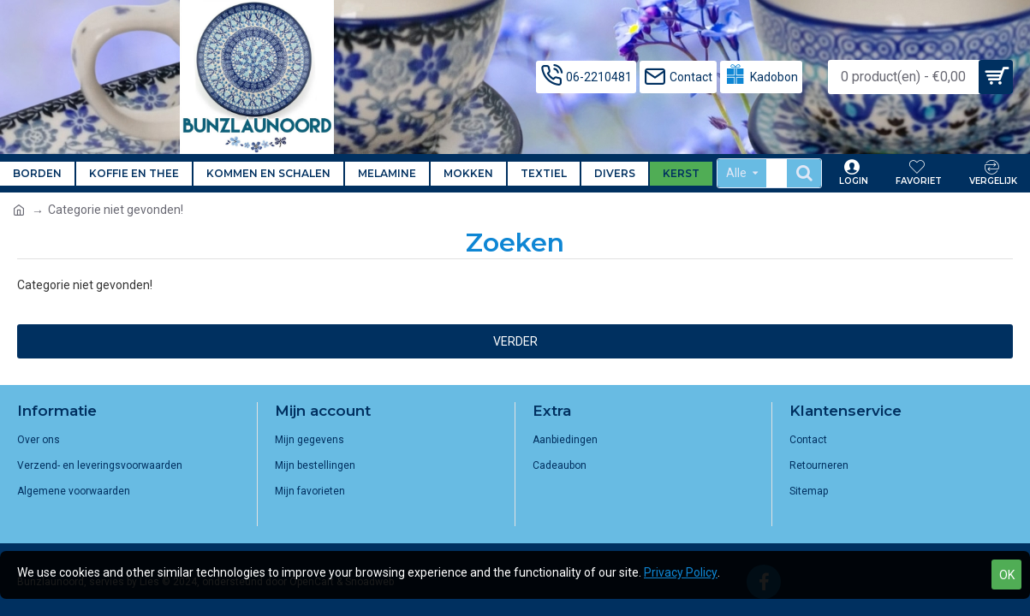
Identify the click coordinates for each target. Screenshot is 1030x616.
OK (1007, 575)
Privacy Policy (680, 572)
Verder (515, 341)
